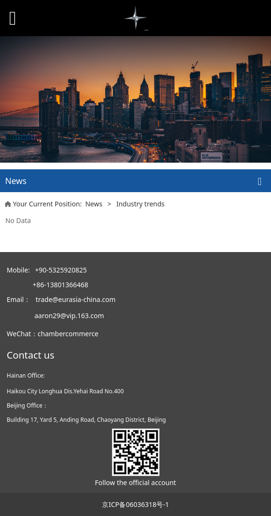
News (93, 203)
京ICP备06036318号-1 (135, 504)
